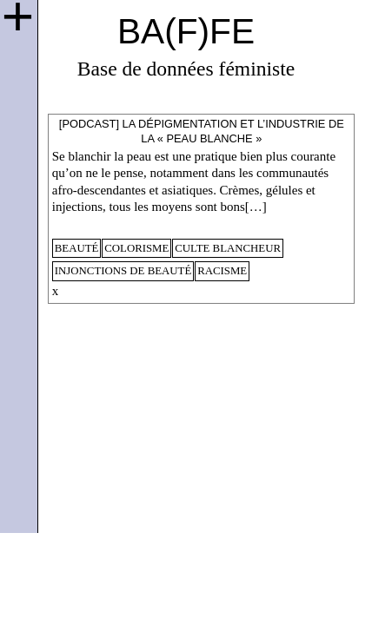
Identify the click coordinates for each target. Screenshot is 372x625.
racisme (222, 271)
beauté (77, 248)
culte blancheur (228, 248)
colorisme (136, 248)
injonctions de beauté (123, 271)
